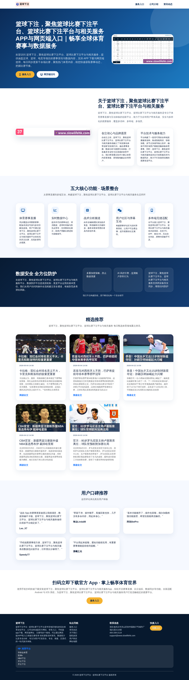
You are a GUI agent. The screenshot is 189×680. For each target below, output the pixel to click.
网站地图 (73, 641)
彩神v (20, 655)
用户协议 (73, 638)
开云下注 (22, 661)
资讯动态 (168, 4)
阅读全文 (23, 395)
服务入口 (139, 4)
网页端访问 (47, 74)
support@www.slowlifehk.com (122, 635)
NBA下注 (22, 658)
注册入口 (156, 628)
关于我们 (73, 633)
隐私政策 (73, 635)
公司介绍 (153, 4)
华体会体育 (23, 652)
